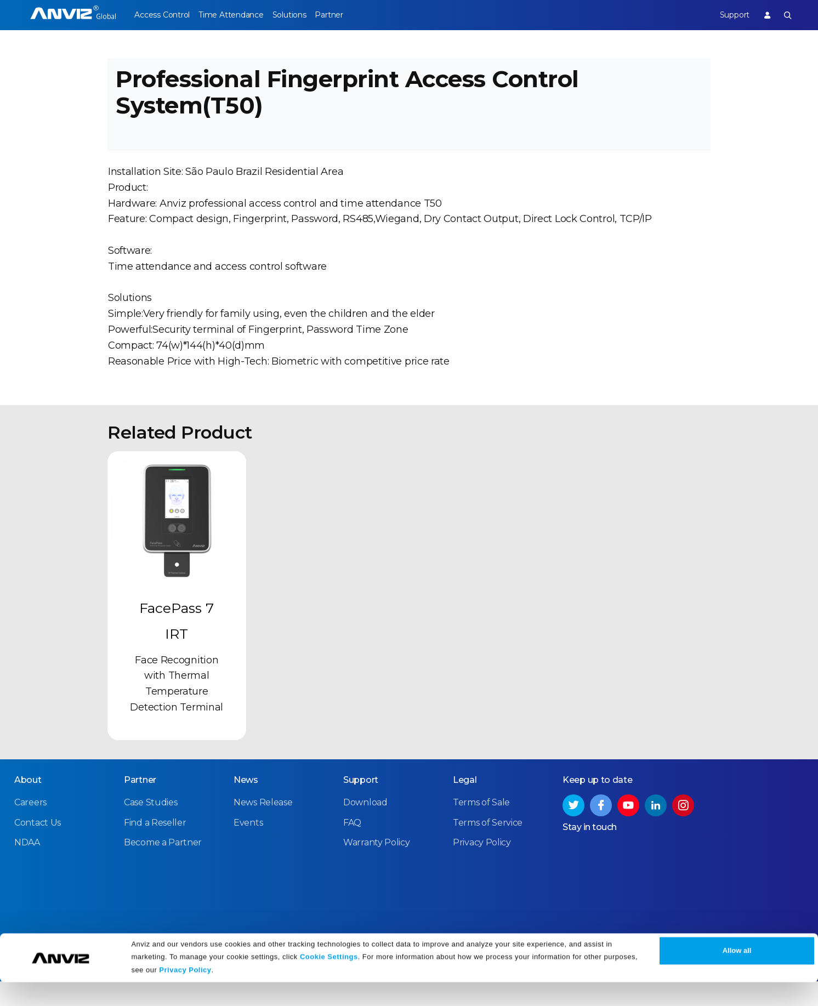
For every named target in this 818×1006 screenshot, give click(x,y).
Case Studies (150, 827)
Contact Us (37, 847)
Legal (465, 805)
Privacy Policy (185, 994)
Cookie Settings (329, 980)
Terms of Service (487, 847)
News (246, 805)
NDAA (27, 867)
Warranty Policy (376, 867)
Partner (353, 15)
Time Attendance (239, 15)
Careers (30, 827)
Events (248, 847)
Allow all (737, 974)
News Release (263, 827)
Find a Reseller (155, 847)
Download (365, 827)
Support (726, 15)
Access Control (161, 15)
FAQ (352, 847)
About (28, 805)
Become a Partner (163, 867)
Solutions (304, 15)
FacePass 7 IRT (176, 646)
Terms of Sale (481, 827)
